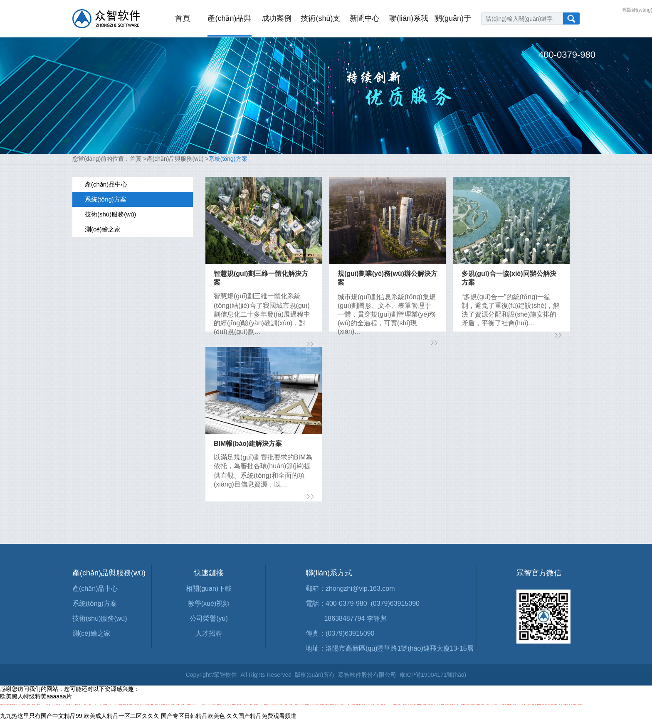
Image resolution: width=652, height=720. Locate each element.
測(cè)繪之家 (91, 633)
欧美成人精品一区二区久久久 (121, 716)
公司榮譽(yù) (209, 618)
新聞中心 (365, 18)
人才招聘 (208, 633)
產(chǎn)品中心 (95, 588)
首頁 (182, 18)
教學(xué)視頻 (209, 603)
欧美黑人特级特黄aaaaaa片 (36, 696)
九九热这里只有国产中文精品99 (41, 716)
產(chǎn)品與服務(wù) (175, 158)
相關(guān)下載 (209, 588)
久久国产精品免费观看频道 (261, 716)
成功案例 (276, 18)
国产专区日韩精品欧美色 (193, 716)
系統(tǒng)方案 (228, 158)
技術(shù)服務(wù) (99, 618)
